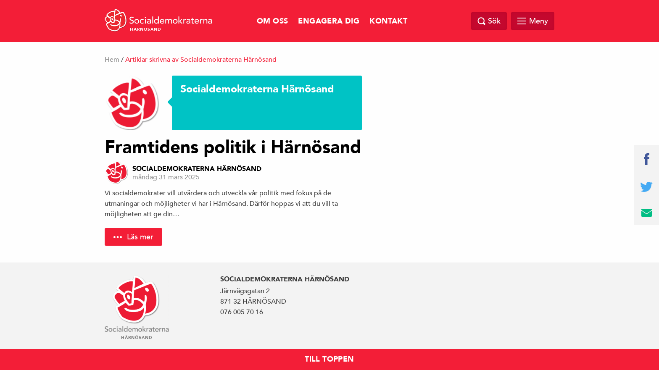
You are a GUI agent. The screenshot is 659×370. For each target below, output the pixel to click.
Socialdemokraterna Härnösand (196, 168)
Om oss (272, 21)
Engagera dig (328, 21)
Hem (112, 59)
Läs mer (140, 236)
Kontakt (388, 21)
